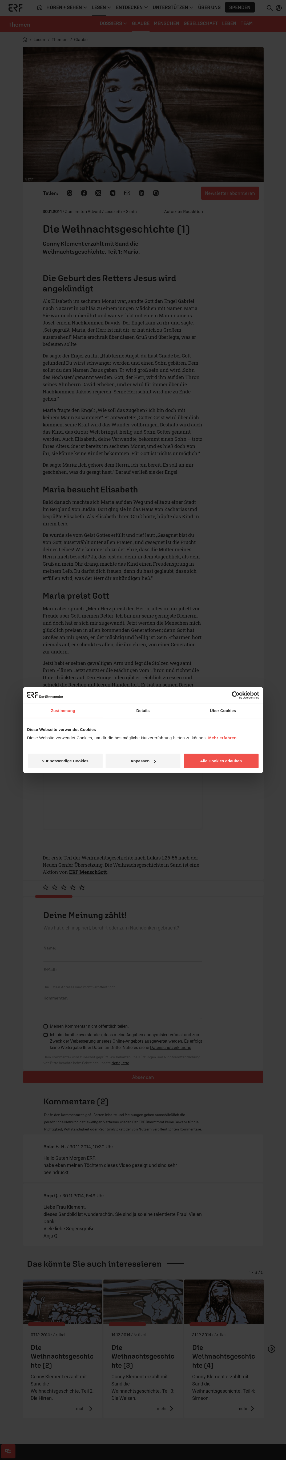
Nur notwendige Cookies (65, 761)
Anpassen (143, 761)
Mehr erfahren (222, 737)
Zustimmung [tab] (63, 710)
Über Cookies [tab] (223, 710)
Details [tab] (143, 710)
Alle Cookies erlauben (221, 761)
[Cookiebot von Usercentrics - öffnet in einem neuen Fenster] (235, 695)
